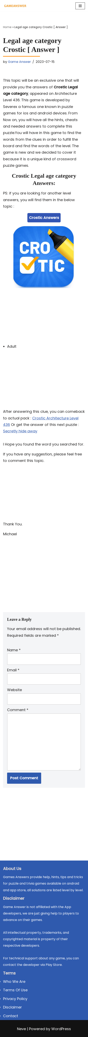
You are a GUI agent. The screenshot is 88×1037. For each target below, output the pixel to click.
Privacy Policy (15, 998)
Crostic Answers (44, 217)
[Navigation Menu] (80, 5)
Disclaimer (12, 1007)
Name (14, 650)
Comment (17, 709)
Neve (21, 1028)
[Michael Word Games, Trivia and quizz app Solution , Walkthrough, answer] (15, 6)
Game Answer (19, 61)
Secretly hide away (20, 431)
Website (14, 689)
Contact (10, 1015)
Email (13, 670)
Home (7, 27)
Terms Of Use (15, 990)
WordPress (61, 1028)
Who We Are (14, 981)
